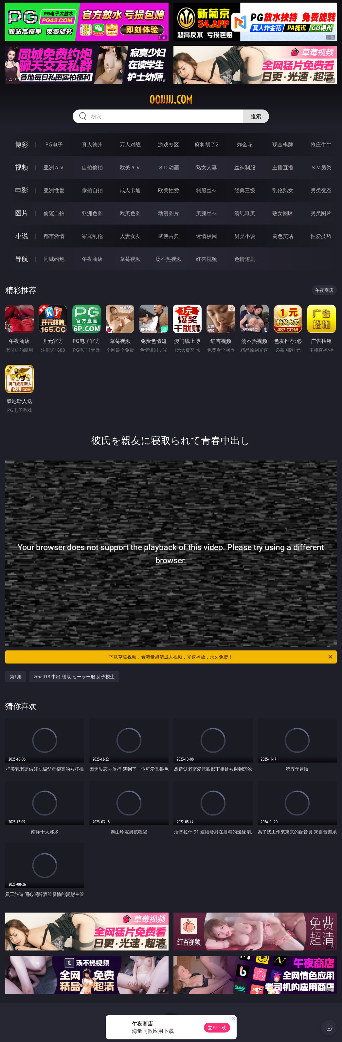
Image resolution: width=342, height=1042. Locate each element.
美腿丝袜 (206, 213)
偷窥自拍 (54, 213)
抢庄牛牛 (321, 144)
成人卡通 (130, 190)
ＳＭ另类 (321, 167)
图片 (21, 213)
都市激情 (54, 236)
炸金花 (245, 144)
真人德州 (92, 144)
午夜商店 (92, 258)
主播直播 (282, 167)
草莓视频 (130, 258)
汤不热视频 (168, 258)
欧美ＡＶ (130, 167)
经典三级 (244, 190)
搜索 (256, 116)
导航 (21, 258)
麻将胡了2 (207, 144)
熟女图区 (282, 213)
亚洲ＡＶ (54, 167)
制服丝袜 (206, 190)
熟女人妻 (206, 167)
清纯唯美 (244, 213)
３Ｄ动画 (168, 167)
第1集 (16, 676)
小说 (21, 235)
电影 (21, 190)
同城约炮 (54, 258)
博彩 (21, 144)
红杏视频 (206, 258)
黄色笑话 (282, 236)
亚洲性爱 (54, 190)
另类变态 (321, 190)
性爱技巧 (321, 236)
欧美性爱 (168, 190)
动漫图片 (168, 213)
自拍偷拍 (92, 167)
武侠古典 (168, 236)
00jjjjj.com (170, 99)
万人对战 (130, 144)
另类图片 (321, 213)
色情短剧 (244, 258)
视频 (21, 167)
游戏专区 (168, 144)
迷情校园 (206, 236)
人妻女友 (130, 236)
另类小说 (244, 236)
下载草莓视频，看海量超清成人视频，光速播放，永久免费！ (221, 657)
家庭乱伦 (92, 236)
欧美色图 (130, 213)
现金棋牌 (282, 144)
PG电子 (54, 144)
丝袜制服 (244, 167)
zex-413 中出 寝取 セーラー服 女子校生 (74, 676)
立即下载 (217, 1027)
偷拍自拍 (92, 190)
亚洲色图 (92, 213)
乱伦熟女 (282, 190)
